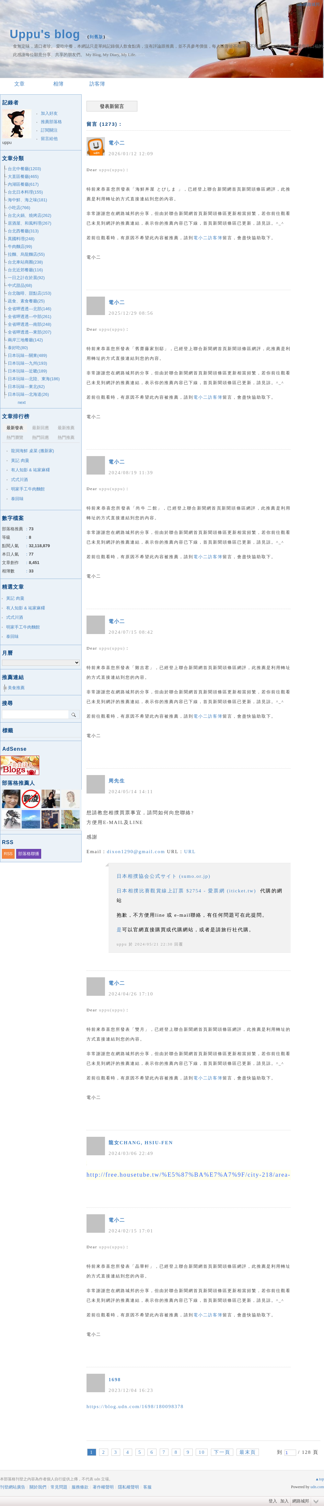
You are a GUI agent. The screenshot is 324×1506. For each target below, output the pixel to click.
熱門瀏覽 (14, 437)
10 (202, 1452)
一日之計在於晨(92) (26, 277)
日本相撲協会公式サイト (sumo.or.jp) (164, 876)
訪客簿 (97, 84)
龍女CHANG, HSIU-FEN (141, 1142)
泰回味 (17, 498)
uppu (122, 944)
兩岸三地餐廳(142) (25, 339)
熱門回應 (40, 437)
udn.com (317, 1487)
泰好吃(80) (18, 347)
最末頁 (247, 1452)
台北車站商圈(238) (25, 262)
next (22, 402)
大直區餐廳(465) (23, 176)
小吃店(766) (19, 207)
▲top (319, 1479)
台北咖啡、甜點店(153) (29, 293)
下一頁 (222, 1452)
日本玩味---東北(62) (26, 386)
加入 (284, 1501)
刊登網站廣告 (12, 1487)
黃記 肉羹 (20, 460)
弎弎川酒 (19, 479)
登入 (273, 1501)
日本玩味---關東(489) (27, 355)
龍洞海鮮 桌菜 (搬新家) (32, 450)
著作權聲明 (103, 1487)
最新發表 (14, 427)
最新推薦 (66, 427)
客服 (147, 1487)
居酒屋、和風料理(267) (29, 223)
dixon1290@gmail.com (136, 851)
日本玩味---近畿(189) (27, 371)
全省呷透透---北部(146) (29, 308)
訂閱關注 (49, 130)
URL (190, 851)
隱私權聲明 (128, 1487)
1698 (115, 1379)
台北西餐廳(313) (23, 231)
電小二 (117, 143)
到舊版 (96, 36)
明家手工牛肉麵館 (28, 489)
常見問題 (59, 1487)
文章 (19, 84)
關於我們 (37, 1487)
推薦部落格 (51, 121)
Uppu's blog (45, 34)
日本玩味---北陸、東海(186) (34, 378)
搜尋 (74, 714)
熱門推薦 (66, 437)
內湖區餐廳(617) (23, 184)
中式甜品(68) (20, 285)
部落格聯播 (28, 853)
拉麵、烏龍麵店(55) (26, 254)
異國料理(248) (21, 238)
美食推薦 (16, 687)
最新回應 (40, 427)
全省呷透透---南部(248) (29, 324)
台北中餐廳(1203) (24, 168)
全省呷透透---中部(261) (29, 316)
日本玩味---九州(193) (27, 363)
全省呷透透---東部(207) (29, 332)
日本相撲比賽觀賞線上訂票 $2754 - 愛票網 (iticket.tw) (186, 890)
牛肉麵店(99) (20, 246)
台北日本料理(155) (25, 192)
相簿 (58, 84)
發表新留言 (112, 106)
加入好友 (49, 113)
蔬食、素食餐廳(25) (26, 301)
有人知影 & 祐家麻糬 (30, 469)
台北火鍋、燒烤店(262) (29, 215)
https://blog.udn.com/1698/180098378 (135, 1406)
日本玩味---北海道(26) (28, 394)
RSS (8, 853)
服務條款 (80, 1487)
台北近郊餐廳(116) (25, 269)
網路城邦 (300, 1501)
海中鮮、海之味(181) (27, 199)
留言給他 (49, 138)
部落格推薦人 (18, 783)
